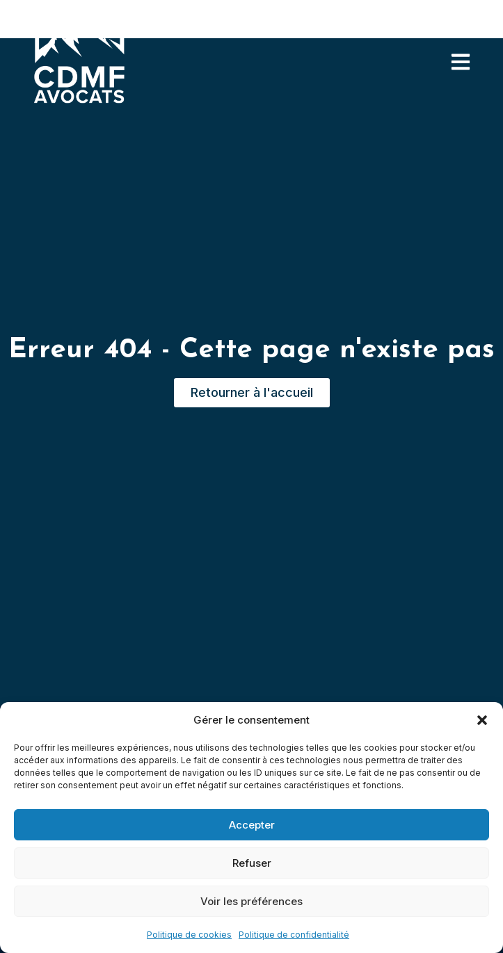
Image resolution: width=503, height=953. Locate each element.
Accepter (252, 824)
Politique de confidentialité (294, 934)
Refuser (251, 863)
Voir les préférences (251, 901)
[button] (482, 720)
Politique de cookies (189, 934)
